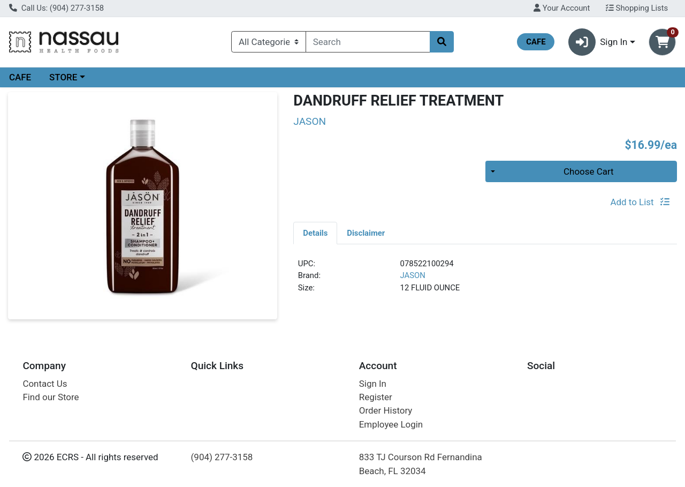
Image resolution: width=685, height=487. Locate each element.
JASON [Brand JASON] (412, 275)
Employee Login (391, 424)
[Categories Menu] (268, 42)
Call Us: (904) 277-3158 (56, 8)
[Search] (368, 42)
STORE (63, 77)
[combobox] (368, 42)
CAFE (20, 77)
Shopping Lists (637, 8)
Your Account (562, 8)
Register (375, 397)
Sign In (372, 383)
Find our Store (50, 397)
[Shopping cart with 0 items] (662, 42)
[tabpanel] (485, 280)
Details (315, 233)
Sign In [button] (598, 42)
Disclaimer (366, 233)
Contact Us (44, 383)
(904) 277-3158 (222, 457)
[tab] (315, 232)
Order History (386, 410)
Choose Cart (589, 171)
